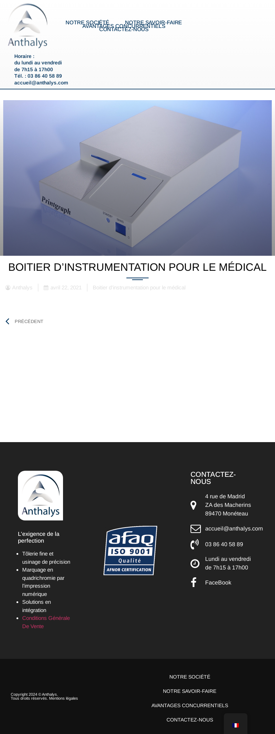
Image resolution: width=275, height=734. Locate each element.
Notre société (87, 22)
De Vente (33, 626)
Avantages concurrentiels (123, 26)
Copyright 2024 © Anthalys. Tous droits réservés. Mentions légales (44, 696)
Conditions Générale (46, 618)
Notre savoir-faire (153, 22)
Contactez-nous (124, 29)
